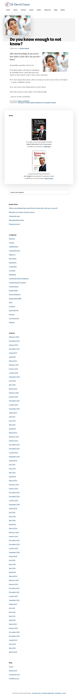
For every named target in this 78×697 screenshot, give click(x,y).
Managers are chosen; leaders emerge (22, 212)
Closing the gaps (14, 216)
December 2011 (14, 588)
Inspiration (12, 262)
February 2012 (14, 580)
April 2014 (12, 476)
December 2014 (14, 444)
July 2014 (12, 464)
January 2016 (13, 397)
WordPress (58, 693)
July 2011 (12, 608)
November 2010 (14, 636)
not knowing (47, 102)
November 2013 (14, 496)
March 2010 (13, 652)
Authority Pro (36, 693)
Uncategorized (14, 318)
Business (12, 238)
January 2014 (13, 488)
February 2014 (14, 484)
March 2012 (13, 576)
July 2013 (12, 512)
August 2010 (13, 640)
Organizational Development (19, 278)
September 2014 (14, 456)
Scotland (12, 306)
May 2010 (12, 648)
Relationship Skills (15, 298)
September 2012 (14, 552)
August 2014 (13, 460)
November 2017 (14, 349)
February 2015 (14, 437)
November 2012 (14, 544)
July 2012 (12, 560)
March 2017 (13, 361)
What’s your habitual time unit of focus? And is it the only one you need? (33, 208)
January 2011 (13, 628)
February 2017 (14, 365)
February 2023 (14, 337)
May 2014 (12, 472)
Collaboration (13, 246)
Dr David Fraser (29, 102)
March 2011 (13, 624)
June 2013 (12, 516)
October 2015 (13, 405)
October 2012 (13, 548)
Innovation (12, 258)
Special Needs (13, 310)
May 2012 (12, 568)
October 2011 (13, 596)
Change (19, 101)
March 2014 (13, 480)
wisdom (53, 102)
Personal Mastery (15, 294)
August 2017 (13, 353)
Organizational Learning (17, 282)
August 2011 (13, 604)
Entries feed (13, 670)
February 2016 (14, 393)
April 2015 (12, 428)
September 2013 (14, 504)
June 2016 (12, 381)
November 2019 (14, 341)
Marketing (12, 274)
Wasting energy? (14, 224)
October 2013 (13, 500)
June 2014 (12, 468)
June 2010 (12, 644)
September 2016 (14, 377)
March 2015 (13, 432)
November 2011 (14, 592)
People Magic (13, 290)
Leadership (26, 101)
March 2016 (13, 389)
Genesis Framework (48, 693)
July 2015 (12, 416)
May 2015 (12, 425)
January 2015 (13, 440)
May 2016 (12, 385)
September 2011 (14, 600)
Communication (14, 250)
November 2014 (14, 448)
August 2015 (13, 413)
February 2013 (14, 532)
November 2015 (14, 401)
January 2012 (13, 584)
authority (21, 102)
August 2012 (13, 556)
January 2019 (13, 345)
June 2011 (12, 612)
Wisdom (12, 322)
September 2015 (14, 409)
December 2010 (14, 632)
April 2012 (12, 572)
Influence (12, 254)
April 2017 (12, 357)
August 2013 (13, 508)
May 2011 (12, 616)
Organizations (13, 286)
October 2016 (13, 373)
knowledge (38, 102)
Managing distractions (16, 220)
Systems (11, 314)
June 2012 (12, 564)
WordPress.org (14, 678)
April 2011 (12, 620)
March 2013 (13, 528)
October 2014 (13, 452)
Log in (11, 666)
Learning (12, 270)
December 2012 (14, 540)
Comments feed (14, 674)
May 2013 (12, 520)
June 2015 (12, 421)
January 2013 (13, 536)
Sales (10, 302)
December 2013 (14, 492)
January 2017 (13, 369)
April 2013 (12, 524)
